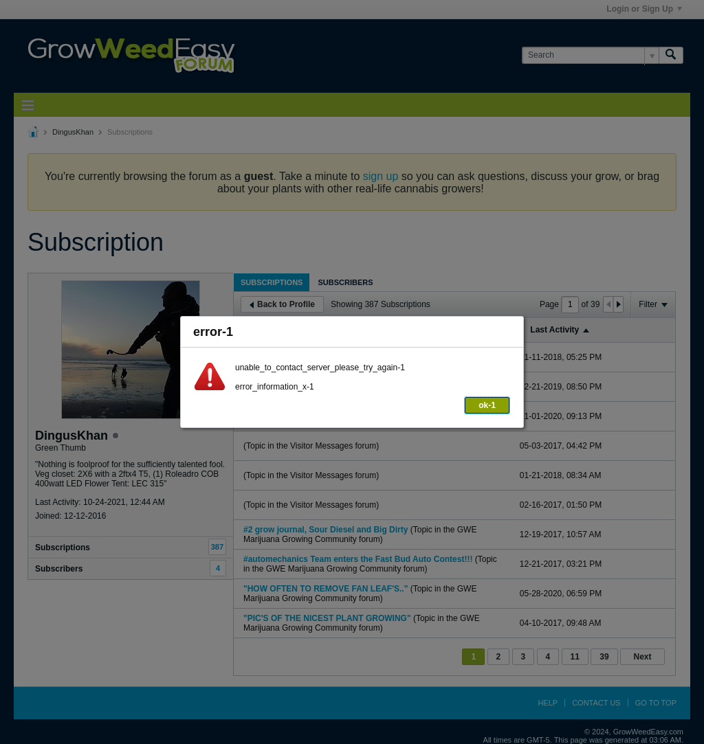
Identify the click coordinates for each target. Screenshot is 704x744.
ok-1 (487, 405)
